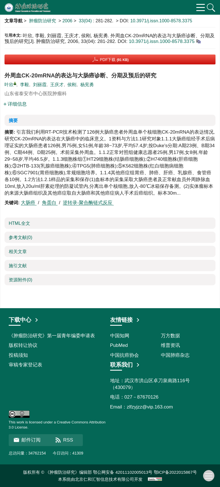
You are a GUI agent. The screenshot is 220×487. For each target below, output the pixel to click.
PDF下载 (114, 59)
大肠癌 (29, 202)
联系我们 (125, 365)
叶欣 (9, 84)
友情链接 (125, 320)
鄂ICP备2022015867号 (175, 472)
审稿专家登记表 (25, 365)
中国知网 (119, 335)
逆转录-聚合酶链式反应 (88, 202)
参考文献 (20, 237)
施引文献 (18, 265)
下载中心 (24, 320)
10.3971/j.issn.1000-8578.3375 (161, 20)
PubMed (119, 345)
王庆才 (57, 84)
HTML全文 (19, 223)
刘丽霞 (39, 84)
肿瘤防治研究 (42, 20)
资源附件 (20, 279)
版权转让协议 (23, 345)
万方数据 (170, 335)
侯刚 (71, 84)
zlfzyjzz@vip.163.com (150, 407)
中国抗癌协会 (124, 355)
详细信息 (15, 104)
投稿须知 (18, 355)
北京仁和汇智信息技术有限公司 (104, 479)
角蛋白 (50, 202)
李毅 (24, 84)
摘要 (13, 120)
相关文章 (18, 251)
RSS (64, 440)
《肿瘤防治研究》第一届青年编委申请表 (52, 335)
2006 (67, 20)
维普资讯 (170, 345)
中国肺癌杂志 (175, 355)
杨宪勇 (87, 84)
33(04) (86, 20)
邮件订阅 (27, 440)
